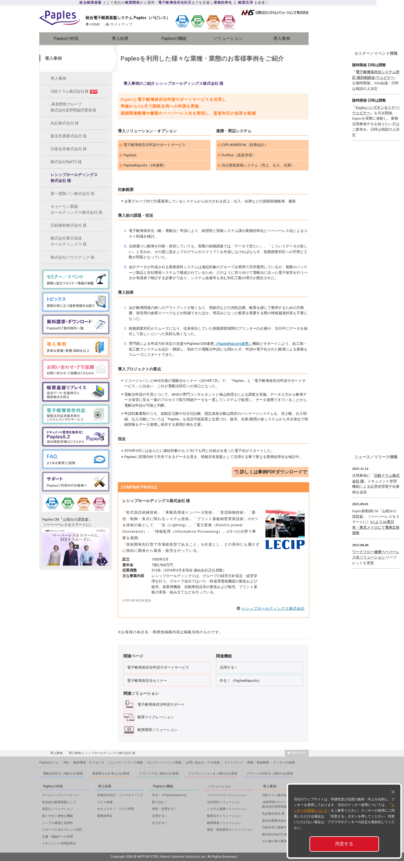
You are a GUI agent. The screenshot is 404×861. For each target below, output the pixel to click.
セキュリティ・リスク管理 (115, 809)
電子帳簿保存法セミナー (147, 680)
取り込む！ (159, 802)
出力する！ (159, 823)
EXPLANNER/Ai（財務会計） (245, 145)
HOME (95, 24)
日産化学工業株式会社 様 (279, 827)
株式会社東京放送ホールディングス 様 (68, 241)
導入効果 (120, 38)
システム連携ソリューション (227, 809)
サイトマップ (121, 24)
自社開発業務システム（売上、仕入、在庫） (258, 165)
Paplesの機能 (174, 38)
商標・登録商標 (258, 762)
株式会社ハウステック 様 (72, 257)
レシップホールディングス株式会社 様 (74, 177)
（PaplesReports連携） (233, 343)
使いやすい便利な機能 (57, 816)
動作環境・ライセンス (89, 762)
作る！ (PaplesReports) (169, 795)
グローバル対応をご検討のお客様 (270, 773)
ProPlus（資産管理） (239, 155)
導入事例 (281, 38)
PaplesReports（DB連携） (145, 165)
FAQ (66, 762)
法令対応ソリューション (224, 802)
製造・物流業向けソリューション (230, 830)
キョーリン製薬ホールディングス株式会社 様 (76, 209)
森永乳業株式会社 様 (68, 136)
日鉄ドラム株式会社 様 (73, 91)
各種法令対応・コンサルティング (120, 795)
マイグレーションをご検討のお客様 (212, 773)
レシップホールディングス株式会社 (273, 608)
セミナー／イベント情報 (376, 53)
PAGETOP (297, 753)
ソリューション (228, 38)
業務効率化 (105, 816)
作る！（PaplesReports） (241, 680)
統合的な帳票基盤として (59, 802)
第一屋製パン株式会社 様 (72, 193)
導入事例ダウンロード (388, 36)
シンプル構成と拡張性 (57, 823)
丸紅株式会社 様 (64, 123)
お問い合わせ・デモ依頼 (203, 762)
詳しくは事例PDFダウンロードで (273, 472)
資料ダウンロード (363, 36)
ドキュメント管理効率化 (59, 843)
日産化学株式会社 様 (68, 149)
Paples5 (129, 155)
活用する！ (229, 667)
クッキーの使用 (284, 762)
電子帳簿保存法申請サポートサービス (154, 145)
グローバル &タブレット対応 (62, 830)
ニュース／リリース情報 (376, 457)
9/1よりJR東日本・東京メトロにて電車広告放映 (376, 527)
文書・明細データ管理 (57, 837)
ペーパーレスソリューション (227, 795)
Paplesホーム (49, 762)
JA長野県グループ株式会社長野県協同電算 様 (73, 107)
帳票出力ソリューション (224, 816)
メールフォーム (376, 18)
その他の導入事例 (274, 841)
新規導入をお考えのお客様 (110, 773)
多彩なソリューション (57, 809)
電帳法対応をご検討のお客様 (63, 773)
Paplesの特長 (66, 38)
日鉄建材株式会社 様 (68, 225)
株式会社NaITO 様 (66, 162)
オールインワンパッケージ (60, 795)
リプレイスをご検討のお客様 (159, 773)
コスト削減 (105, 802)
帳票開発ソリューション (224, 823)
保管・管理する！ (164, 809)
